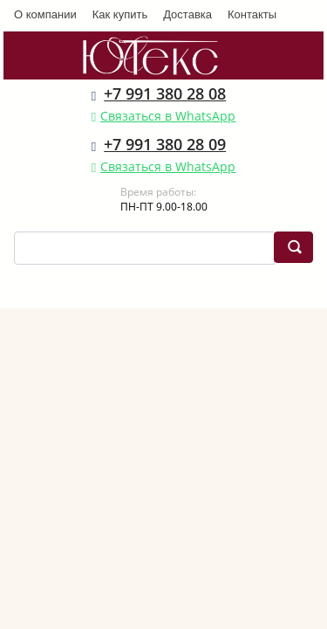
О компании (45, 14)
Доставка (187, 14)
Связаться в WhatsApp (167, 115)
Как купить (119, 14)
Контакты (252, 14)
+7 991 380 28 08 (165, 93)
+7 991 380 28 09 (165, 144)
